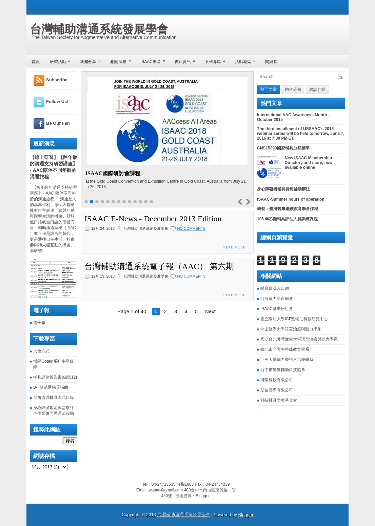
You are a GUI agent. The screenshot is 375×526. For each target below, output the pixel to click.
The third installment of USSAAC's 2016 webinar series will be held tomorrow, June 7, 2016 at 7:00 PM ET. (300, 133)
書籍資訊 (187, 59)
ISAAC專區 (155, 59)
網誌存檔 (317, 89)
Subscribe (56, 79)
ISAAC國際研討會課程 (112, 173)
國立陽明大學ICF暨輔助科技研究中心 (294, 319)
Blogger (203, 495)
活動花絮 (247, 59)
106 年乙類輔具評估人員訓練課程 (287, 219)
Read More (234, 247)
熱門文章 (268, 89)
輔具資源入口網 (274, 288)
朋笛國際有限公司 (276, 390)
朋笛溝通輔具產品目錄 (53, 397)
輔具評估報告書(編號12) (55, 377)
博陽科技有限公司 (276, 380)
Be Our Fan (58, 123)
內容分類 (293, 89)
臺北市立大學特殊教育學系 (284, 349)
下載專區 (217, 59)
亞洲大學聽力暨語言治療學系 (286, 359)
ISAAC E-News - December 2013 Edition (153, 219)
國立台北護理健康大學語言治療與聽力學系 (299, 339)
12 (145, 201)
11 (140, 201)
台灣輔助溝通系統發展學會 (99, 29)
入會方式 (41, 351)
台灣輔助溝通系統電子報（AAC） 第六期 (159, 266)
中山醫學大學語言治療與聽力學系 (290, 329)
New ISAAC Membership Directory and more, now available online (309, 163)
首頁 (36, 61)
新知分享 (92, 59)
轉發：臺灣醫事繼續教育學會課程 (287, 208)
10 (135, 201)
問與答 (271, 61)
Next (210, 311)
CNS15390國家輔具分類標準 (283, 148)
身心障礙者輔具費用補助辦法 (283, 189)
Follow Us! (57, 101)
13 (151, 201)
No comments (191, 228)
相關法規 (122, 59)
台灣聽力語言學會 (276, 298)
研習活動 (62, 59)
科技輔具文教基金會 (278, 400)
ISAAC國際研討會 (276, 308)
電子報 (39, 322)
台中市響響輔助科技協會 (282, 369)
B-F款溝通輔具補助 (50, 387)
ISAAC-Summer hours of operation (290, 199)
